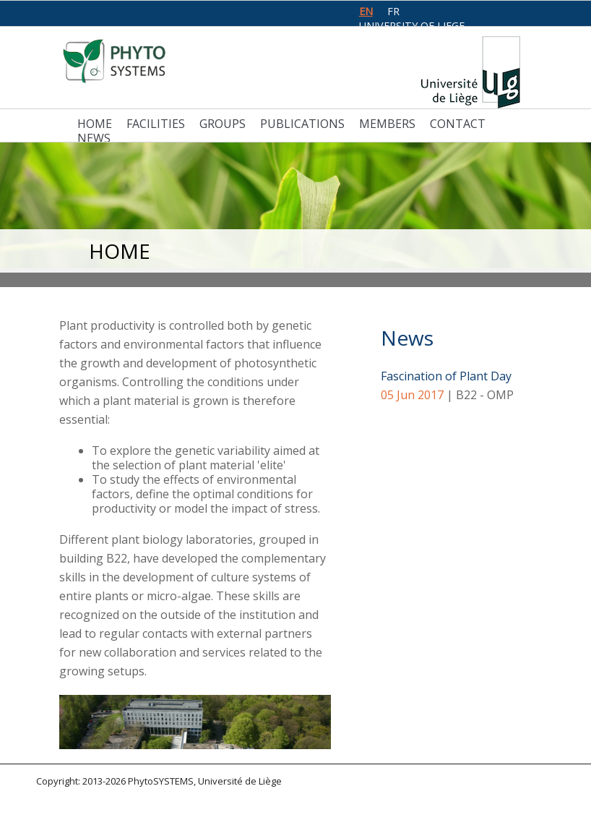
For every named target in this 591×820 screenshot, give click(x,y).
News (94, 138)
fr (393, 11)
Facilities (155, 124)
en (366, 11)
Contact (458, 124)
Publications (302, 124)
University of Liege (412, 26)
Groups (222, 124)
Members (387, 124)
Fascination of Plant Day (446, 376)
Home (94, 124)
